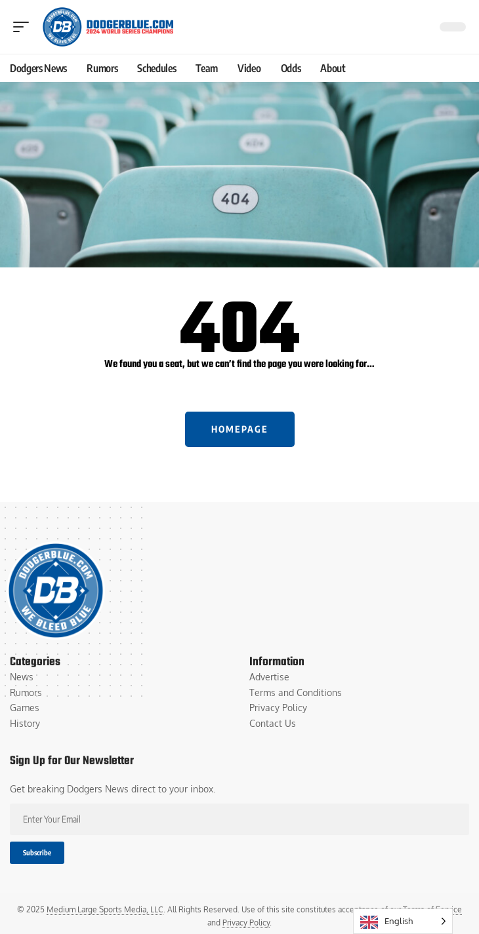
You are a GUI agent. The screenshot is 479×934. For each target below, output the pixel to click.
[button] (24, 27)
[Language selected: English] (403, 921)
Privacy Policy (246, 922)
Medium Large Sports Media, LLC (105, 909)
